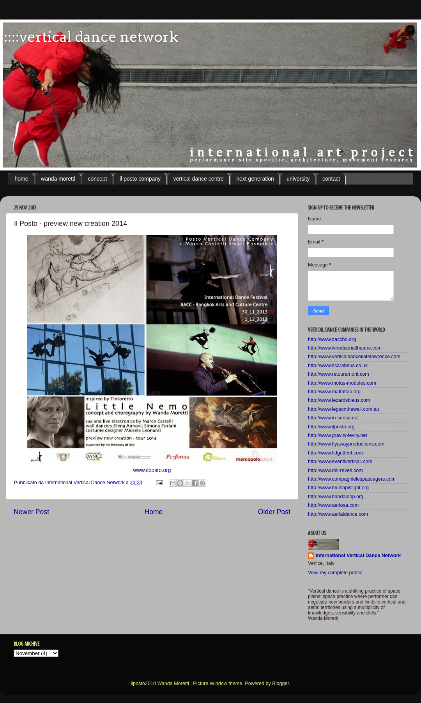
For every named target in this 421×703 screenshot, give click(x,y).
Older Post (274, 512)
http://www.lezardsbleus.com (339, 400)
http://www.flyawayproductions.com (346, 444)
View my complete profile (335, 572)
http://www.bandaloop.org (335, 496)
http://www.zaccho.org (332, 339)
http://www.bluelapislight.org (338, 487)
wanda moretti (58, 179)
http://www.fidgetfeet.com (335, 453)
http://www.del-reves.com (335, 470)
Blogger (280, 683)
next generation (255, 179)
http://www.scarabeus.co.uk (338, 365)
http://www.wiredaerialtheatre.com (345, 348)
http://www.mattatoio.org (334, 391)
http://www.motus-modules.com (342, 383)
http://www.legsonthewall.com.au (343, 409)
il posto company (140, 179)
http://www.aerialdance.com (338, 514)
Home (153, 512)
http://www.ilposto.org (331, 427)
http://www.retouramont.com (338, 374)
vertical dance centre (198, 179)
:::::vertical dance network (89, 36)
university (298, 179)
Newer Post (31, 512)
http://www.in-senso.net (333, 418)
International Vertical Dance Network (358, 555)
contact (331, 179)
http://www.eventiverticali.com (340, 461)
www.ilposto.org (152, 470)
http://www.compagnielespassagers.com (352, 479)
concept (97, 179)
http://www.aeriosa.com (333, 505)
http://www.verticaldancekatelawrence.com (354, 356)
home (21, 179)
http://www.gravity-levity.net (337, 435)
